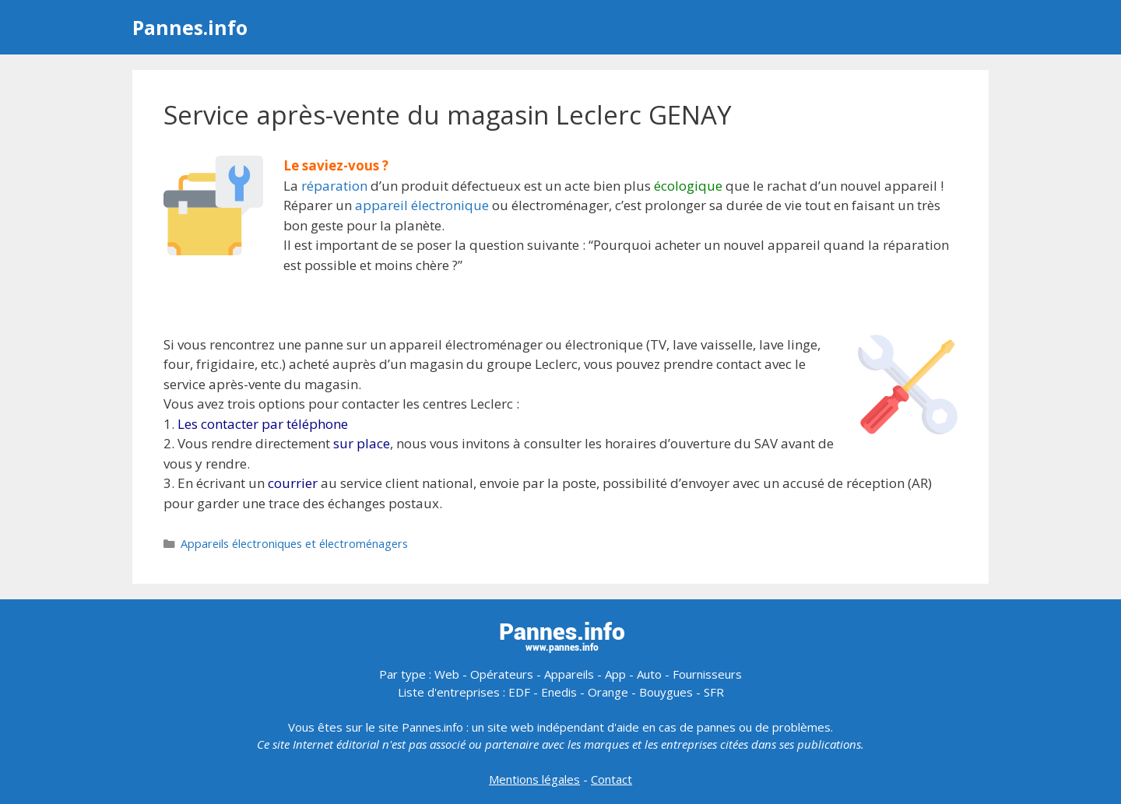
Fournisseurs (707, 674)
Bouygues (666, 692)
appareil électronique (422, 205)
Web (446, 674)
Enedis (559, 692)
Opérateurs (501, 674)
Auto (649, 674)
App (615, 674)
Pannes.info (190, 27)
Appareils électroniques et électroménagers (294, 543)
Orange (608, 692)
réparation (334, 186)
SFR (714, 692)
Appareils (569, 674)
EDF (519, 692)
